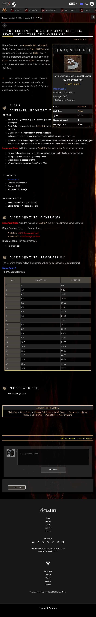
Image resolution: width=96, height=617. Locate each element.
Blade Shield (13, 236)
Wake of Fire (50, 415)
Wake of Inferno (65, 415)
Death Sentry (59, 412)
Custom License (50, 551)
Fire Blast (73, 412)
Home (48, 518)
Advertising (48, 571)
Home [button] (16, 10)
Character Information (8, 18)
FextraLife (34, 592)
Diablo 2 (43, 45)
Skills (20, 18)
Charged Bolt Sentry (42, 412)
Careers (48, 575)
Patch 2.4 (40, 126)
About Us (48, 528)
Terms (48, 578)
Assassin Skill (29, 45)
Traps (40, 18)
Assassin (82, 106)
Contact (48, 531)
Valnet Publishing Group (57, 592)
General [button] (31, 10)
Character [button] (49, 10)
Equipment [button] (68, 10)
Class (5, 60)
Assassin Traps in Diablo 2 (47, 408)
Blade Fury (12, 233)
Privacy (48, 581)
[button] (73, 3)
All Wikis (48, 521)
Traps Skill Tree (37, 49)
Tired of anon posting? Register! (76, 438)
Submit (53, 470)
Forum (48, 525)
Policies (48, 585)
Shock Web (37, 415)
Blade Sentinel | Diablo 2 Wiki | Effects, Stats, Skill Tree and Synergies (42, 32)
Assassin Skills (29, 18)
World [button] (86, 10)
